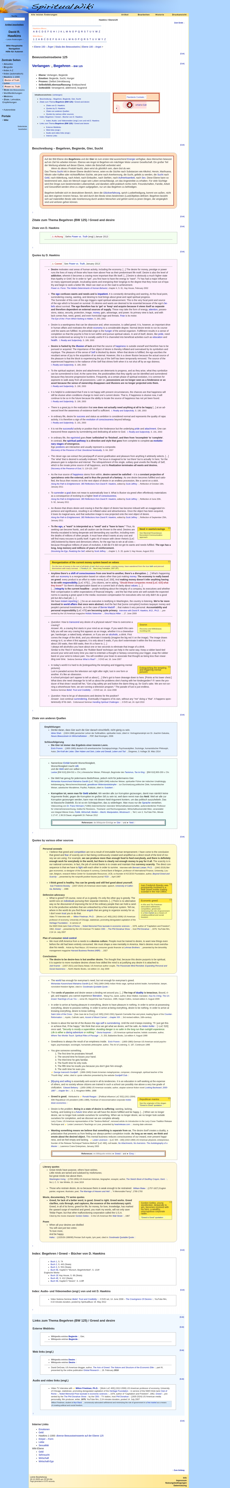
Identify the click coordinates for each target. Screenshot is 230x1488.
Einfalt (66, 763)
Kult (139, 105)
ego (58, 294)
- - (14, 39)
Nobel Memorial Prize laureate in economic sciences (106, 926)
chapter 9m (63, 1091)
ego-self (100, 1023)
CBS (103, 929)
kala (14, 90)
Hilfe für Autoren (14, 51)
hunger (108, 331)
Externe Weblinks (53, 127)
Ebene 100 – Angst (91, 46)
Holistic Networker (93, 613)
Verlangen (41, 66)
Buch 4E (54, 1278)
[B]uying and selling (61, 1081)
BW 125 (78, 66)
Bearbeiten (144, 15)
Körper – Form (46, 1439)
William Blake (139, 1188)
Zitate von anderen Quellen (57, 111)
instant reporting (69, 601)
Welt (61, 769)
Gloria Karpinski (104, 1032)
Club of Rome (73, 926)
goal (69, 492)
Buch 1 (54, 1261)
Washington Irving (57, 1179)
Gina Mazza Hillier (113, 613)
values (134, 585)
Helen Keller (148, 1026)
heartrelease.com (122, 1124)
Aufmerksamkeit (126, 177)
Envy (131, 1154)
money (96, 312)
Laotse (54, 772)
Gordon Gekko (82, 1216)
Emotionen (44, 1429)
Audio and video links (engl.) (58, 133)
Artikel (124, 15)
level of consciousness (104, 496)
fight (80, 867)
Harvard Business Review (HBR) (85, 950)
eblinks (8, 96)
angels (90, 910)
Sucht (60, 171)
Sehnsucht (44, 1455)
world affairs (70, 604)
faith (151, 566)
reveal (149, 582)
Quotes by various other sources (60, 114)
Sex (144, 177)
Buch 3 (54, 1267)
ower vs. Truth (12, 86)
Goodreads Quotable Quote (95, 987)
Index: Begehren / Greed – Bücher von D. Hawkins (61, 117)
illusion (80, 346)
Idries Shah (56, 733)
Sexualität (44, 1445)
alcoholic (113, 634)
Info (185, 1478)
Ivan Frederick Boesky (60, 886)
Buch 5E (54, 1270)
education (158, 337)
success (81, 416)
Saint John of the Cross (61, 1014)
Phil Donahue (143, 929)
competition (80, 852)
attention (153, 309)
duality (140, 992)
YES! (106, 877)
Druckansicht (179, 15)
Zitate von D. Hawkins (55, 105)
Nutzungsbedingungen (176, 1483)
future (79, 1112)
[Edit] (182, 54)
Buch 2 (54, 1264)
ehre (7, 83)
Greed (117, 1154)
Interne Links (51, 136)
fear (67, 855)
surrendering (80, 699)
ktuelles (8, 64)
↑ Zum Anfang (178, 1470)
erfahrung (111, 192)
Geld (47, 177)
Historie (159, 15)
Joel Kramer (54, 966)
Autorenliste (9, 110)
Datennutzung (180, 1485)
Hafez (52, 1237)
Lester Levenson (100, 1140)
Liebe (41, 1442)
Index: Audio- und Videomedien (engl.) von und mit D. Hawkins (72, 121)
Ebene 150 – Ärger (43, 46)
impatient (102, 294)
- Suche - (14, 16)
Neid (131, 822)
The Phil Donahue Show (119, 929)
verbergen (57, 95)
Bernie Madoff (107, 607)
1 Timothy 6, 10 (85, 568)
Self (93, 352)
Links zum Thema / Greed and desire (64, 123)
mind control (70, 938)
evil (93, 566)
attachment (150, 428)
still (76, 766)
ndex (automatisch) (13, 73)
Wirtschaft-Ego (46, 1461)
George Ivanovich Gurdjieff (66, 1072)
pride (160, 334)
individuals (69, 901)
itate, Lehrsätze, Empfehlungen (11, 100)
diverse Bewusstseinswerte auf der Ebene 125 (80, 1435)
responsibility (69, 582)
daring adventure (74, 1032)
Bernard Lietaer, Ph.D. (143, 867)
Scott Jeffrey (131, 484)
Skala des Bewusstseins (67, 46)
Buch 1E (54, 1275)
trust (64, 913)
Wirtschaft (44, 1458)
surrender (59, 492)
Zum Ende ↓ (179, 23)
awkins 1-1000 (11, 77)
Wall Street (117, 1216)
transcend (74, 622)
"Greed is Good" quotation (151, 1105)
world (58, 980)
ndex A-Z (8, 70)
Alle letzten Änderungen (44, 15)
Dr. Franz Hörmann (75, 806)
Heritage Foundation (58, 923)
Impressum (181, 1480)
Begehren (61, 66)
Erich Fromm (56, 748)
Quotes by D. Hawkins (55, 108)
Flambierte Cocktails (135, 97)
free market (149, 913)
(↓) (169, 528)
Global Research (91, 1370)
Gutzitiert (109, 788)
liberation (97, 995)
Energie (131, 159)
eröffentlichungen (13, 93)
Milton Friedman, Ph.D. (84, 916)
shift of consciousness (83, 573)
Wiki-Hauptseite (14, 45)
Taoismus (129, 772)
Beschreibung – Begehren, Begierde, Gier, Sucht (60, 99)
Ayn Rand (78, 1402)
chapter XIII (115, 1017)
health (54, 340)
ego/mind (75, 437)
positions (60, 447)
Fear (122, 315)
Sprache (146, 802)
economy (98, 327)
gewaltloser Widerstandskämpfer (102, 784)
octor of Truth (12, 80)
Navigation (14, 48)
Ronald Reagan (89, 1096)
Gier (118, 822)
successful (68, 428)
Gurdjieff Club (121, 1075)
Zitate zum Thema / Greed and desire (64, 102)
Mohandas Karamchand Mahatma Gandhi (69, 781)
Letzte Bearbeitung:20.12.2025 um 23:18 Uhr (41, 1478)
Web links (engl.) (53, 130)
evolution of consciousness (100, 419)
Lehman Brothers (132, 947)
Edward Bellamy (70, 1087)
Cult (144, 105)
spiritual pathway (76, 440)
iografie (8, 67)
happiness (120, 346)
